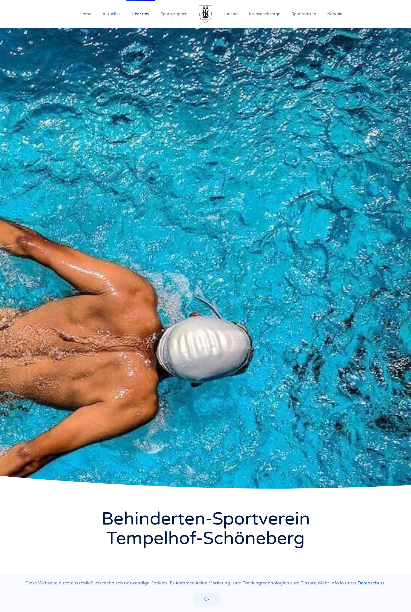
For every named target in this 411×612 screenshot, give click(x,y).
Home (85, 13)
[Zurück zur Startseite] (205, 14)
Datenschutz (371, 583)
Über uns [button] (140, 13)
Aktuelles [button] (111, 13)
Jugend (230, 13)
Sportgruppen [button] (174, 13)
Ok (207, 599)
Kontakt (335, 13)
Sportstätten (303, 13)
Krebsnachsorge (264, 13)
